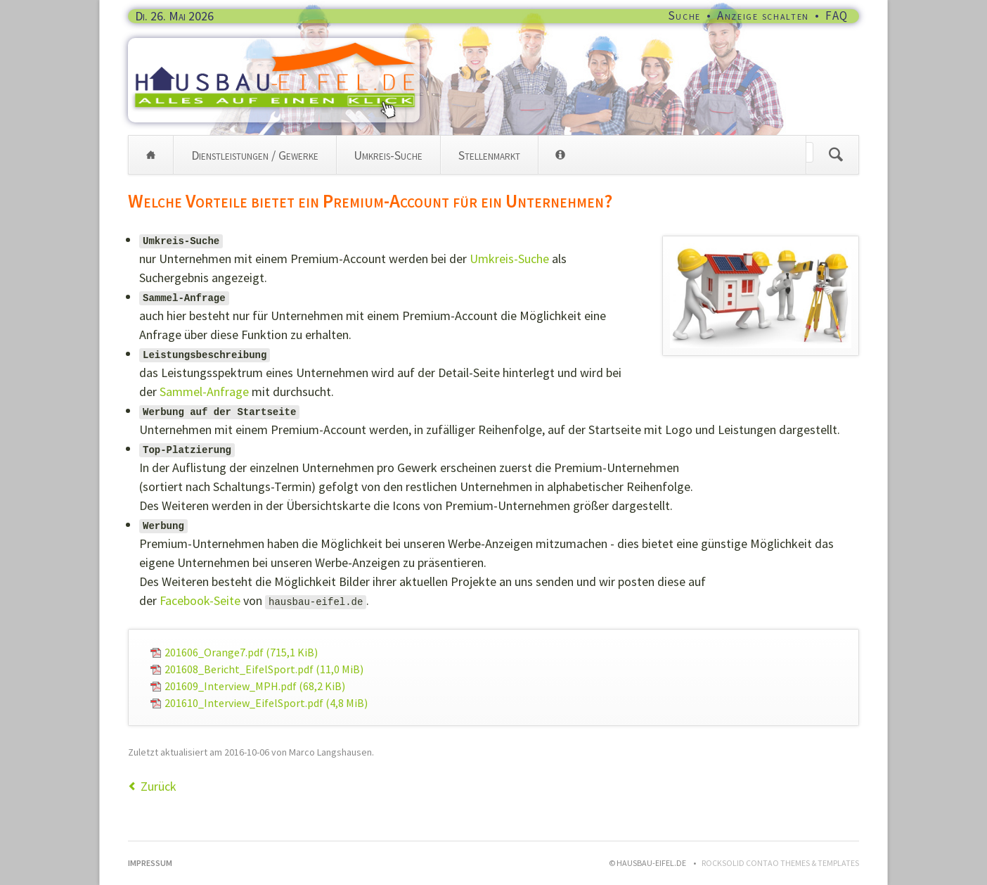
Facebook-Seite (200, 600)
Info (560, 155)
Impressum (150, 863)
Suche (685, 15)
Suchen (835, 155)
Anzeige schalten (763, 15)
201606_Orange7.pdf (241, 652)
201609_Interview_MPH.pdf (254, 686)
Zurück (158, 786)
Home (151, 155)
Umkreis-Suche (388, 155)
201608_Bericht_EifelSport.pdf (263, 669)
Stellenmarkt (489, 155)
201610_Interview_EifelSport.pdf (266, 703)
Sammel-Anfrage (204, 391)
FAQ (837, 15)
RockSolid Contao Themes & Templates (780, 863)
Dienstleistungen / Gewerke (254, 155)
